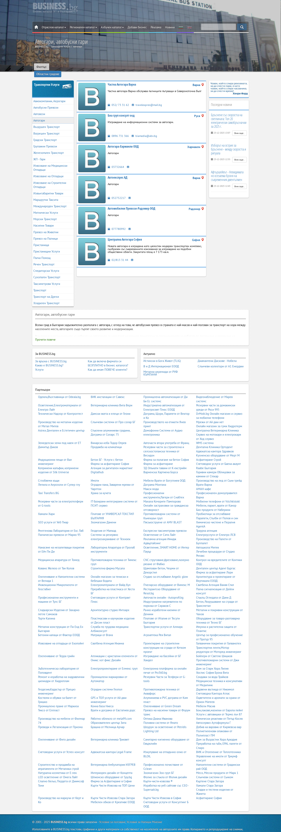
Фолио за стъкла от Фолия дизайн (165, 769)
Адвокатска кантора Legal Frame (111, 744)
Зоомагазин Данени (103, 514)
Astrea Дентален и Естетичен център (61, 422)
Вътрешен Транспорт (46, 128)
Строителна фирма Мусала (108, 560)
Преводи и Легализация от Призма (60, 719)
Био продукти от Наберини (213, 501)
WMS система (204, 435)
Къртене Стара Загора (210, 773)
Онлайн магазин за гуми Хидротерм (219, 418)
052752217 (117, 192)
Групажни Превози (45, 141)
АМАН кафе (203, 481)
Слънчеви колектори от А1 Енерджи (221, 359)
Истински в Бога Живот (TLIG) (162, 355)
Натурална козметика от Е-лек (57, 764)
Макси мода (151, 481)
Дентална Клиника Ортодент (214, 439)
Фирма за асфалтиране (158, 455)
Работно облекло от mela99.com (111, 710)
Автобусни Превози (45, 102)
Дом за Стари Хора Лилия (212, 660)
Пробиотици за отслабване (213, 506)
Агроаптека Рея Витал (157, 627)
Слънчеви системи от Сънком (214, 769)
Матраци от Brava (102, 627)
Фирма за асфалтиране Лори (214, 564)
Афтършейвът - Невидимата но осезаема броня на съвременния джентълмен (227, 170)
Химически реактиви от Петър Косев (219, 710)
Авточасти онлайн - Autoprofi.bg (163, 589)
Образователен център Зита (108, 714)
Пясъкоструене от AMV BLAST (162, 514)
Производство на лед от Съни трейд (219, 472)
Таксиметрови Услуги (46, 278)
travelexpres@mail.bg (147, 99)
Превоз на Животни (45, 227)
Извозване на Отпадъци (48, 171)
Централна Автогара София (125, 234)
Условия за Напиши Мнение (144, 814)
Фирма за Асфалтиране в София (111, 773)
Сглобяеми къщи (48, 472)
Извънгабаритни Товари (48, 188)
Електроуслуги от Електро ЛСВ (216, 526)
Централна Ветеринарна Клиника (217, 422)
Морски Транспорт (45, 213)
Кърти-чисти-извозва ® (158, 773)
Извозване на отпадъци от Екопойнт (61, 635)
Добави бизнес (137, 27)
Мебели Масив (205, 698)
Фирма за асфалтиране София (110, 455)
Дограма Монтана (154, 476)
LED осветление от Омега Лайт (58, 769)
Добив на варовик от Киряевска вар (218, 719)
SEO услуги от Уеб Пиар (53, 514)
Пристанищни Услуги (46, 246)
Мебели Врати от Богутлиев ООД (164, 472)
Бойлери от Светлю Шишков (214, 648)
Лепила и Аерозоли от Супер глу (59, 476)
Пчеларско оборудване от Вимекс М (166, 577)
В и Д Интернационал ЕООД (161, 359)
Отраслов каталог (54, 27)
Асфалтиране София (209, 790)
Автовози (39, 108)
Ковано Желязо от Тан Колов (56, 560)
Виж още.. (239, 127)
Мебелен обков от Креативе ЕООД (113, 794)
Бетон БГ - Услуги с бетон (107, 451)
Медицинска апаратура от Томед (58, 552)
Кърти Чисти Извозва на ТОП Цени (113, 777)
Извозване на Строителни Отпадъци (49, 179)
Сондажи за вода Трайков (212, 669)
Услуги (39, 364)
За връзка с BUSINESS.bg (51, 356)
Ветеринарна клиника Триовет (110, 731)
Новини (170, 27)
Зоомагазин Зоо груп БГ (158, 764)
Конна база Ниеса (102, 698)
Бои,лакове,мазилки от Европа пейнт (219, 702)
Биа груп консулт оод (121, 110)
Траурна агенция (206, 522)
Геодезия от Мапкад (103, 522)
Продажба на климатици (106, 439)
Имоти (95, 472)
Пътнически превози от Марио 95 (59, 526)
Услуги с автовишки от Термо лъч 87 (219, 706)
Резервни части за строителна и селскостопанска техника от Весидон (163, 443)
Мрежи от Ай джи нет (210, 414)
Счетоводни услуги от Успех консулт (61, 744)
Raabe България (206, 460)
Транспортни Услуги (47, 79)
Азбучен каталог (112, 27)
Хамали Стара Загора (209, 777)
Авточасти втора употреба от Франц (166, 435)
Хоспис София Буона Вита (212, 664)
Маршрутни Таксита (45, 194)
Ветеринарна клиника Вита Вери (111, 397)
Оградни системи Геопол (106, 681)
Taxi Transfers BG (48, 485)
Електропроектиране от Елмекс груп (114, 660)
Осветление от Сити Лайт (159, 526)
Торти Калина (46, 610)
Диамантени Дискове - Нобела (217, 355)
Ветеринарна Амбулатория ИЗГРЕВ (113, 756)
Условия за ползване (112, 814)
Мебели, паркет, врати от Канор (216, 497)
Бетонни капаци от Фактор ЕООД (59, 627)
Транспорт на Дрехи (46, 291)
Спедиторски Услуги (46, 265)
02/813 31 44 (118, 254)
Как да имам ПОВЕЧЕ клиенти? (107, 364)
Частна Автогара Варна (122, 79)
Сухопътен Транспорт (46, 272)
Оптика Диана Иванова (157, 710)
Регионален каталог (83, 27)
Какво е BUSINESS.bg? (49, 360)
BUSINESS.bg (59, 814)
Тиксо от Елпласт (49, 702)
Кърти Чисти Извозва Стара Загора (113, 790)
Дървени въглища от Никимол (215, 681)
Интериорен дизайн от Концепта (111, 764)
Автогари (39, 115)
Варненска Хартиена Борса (160, 464)
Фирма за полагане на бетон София (166, 451)
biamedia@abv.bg (145, 130)
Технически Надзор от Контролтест (60, 405)
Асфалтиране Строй (208, 451)
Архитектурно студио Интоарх (110, 602)
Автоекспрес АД (117, 172)
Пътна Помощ (42, 252)
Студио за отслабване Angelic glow (165, 568)
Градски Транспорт (45, 134)
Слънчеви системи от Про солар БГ (113, 414)
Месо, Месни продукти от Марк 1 (217, 764)
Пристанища (41, 239)
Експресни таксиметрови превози (165, 522)
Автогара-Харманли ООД (123, 141)
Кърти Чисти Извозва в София (162, 790)
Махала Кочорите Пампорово (162, 493)
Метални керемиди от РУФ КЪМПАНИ (160, 365)
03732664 (116, 161)
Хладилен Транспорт (46, 297)
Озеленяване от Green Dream (162, 698)
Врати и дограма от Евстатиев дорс (113, 702)
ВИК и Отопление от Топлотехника (218, 744)
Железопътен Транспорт (48, 147)
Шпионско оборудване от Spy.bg (111, 769)
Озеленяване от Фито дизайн (57, 731)
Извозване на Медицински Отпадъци (50, 162)
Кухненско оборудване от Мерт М (218, 447)
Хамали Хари (46, 506)
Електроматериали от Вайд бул (111, 577)
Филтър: (41, 67)
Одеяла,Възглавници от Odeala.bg (59, 389)
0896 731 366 (118, 130)
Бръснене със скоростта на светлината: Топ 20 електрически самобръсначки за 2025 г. (228, 115)
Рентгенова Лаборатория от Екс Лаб (61, 522)
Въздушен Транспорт (46, 121)
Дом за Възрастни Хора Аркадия (216, 731)
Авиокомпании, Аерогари (49, 95)
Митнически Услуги (45, 207)
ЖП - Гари (39, 154)
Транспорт (39, 285)
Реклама (156, 27)
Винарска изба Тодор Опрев (108, 435)
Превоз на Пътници (45, 233)
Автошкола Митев (207, 539)
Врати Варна (204, 476)
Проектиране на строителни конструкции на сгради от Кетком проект (164, 639)
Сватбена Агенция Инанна (107, 635)
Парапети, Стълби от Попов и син (217, 510)
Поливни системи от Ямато (160, 714)
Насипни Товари (43, 220)
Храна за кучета (101, 485)
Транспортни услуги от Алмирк (163, 618)
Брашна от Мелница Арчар (107, 719)
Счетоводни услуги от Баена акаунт (218, 455)
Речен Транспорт (43, 259)
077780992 (117, 223)
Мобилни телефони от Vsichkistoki (218, 493)
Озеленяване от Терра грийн (56, 648)
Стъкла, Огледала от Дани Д (213, 589)
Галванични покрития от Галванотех (218, 635)
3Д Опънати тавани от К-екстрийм (165, 460)
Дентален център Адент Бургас (216, 560)
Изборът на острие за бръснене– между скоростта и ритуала (228, 143)
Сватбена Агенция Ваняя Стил (215, 577)
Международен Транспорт (50, 201)
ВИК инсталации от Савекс (108, 389)
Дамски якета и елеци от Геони (110, 405)
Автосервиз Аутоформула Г (213, 714)
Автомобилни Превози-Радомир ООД (131, 203)
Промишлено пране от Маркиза (58, 698)
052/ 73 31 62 (118, 99)
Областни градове (63, 67)
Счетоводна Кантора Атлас (213, 685)
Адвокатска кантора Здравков (215, 443)
